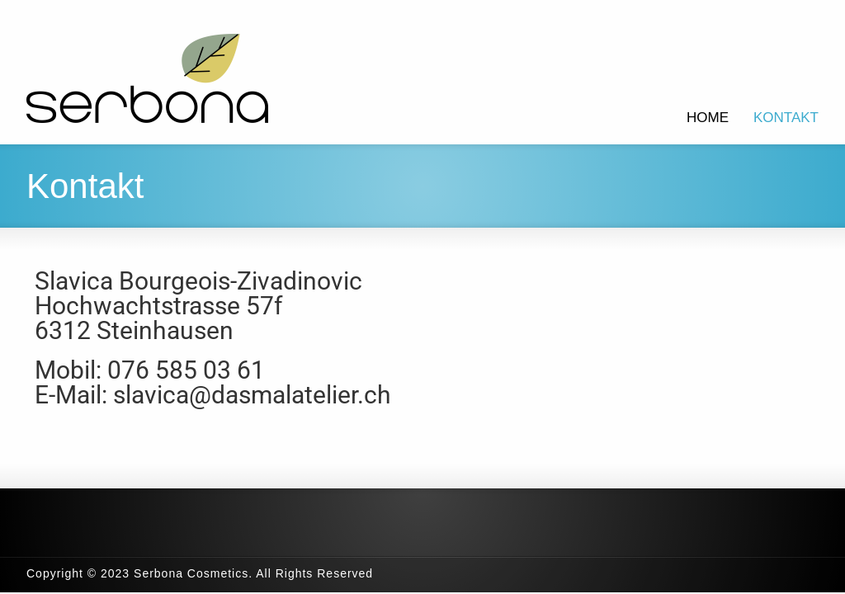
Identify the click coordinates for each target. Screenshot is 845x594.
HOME (708, 117)
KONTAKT (786, 117)
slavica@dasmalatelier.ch (252, 394)
